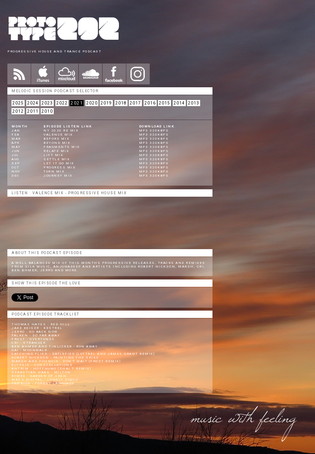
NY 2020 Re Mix (60, 130)
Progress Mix (59, 167)
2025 (18, 103)
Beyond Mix (56, 143)
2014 (179, 103)
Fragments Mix (61, 147)
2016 (150, 103)
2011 (33, 111)
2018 (121, 103)
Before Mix (56, 139)
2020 (92, 103)
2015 (164, 103)
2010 (47, 111)
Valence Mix (58, 134)
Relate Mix (56, 151)
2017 (135, 103)
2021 (77, 103)
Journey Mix (58, 175)
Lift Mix (53, 155)
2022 (62, 103)
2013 (193, 103)
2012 (18, 111)
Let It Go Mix (58, 163)
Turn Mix (53, 171)
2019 (106, 103)
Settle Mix (56, 159)
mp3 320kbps (154, 130)
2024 (33, 103)
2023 (47, 103)
